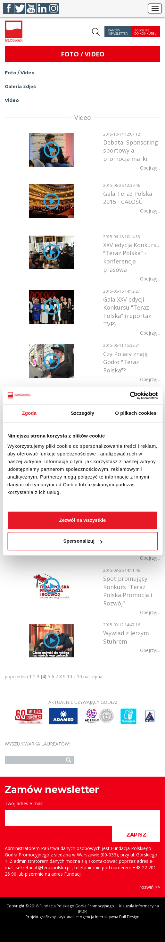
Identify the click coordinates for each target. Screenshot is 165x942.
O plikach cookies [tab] (135, 413)
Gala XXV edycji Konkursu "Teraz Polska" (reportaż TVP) (127, 312)
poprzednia (16, 676)
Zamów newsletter (118, 32)
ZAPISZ (136, 835)
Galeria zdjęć (20, 86)
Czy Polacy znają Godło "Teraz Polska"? (125, 362)
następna (93, 676)
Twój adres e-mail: (24, 803)
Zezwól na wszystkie (82, 520)
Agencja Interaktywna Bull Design (109, 917)
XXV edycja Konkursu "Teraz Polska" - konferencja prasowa (131, 257)
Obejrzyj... (150, 168)
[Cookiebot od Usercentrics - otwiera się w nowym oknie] (130, 395)
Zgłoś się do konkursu (145, 32)
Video (12, 100)
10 (69, 676)
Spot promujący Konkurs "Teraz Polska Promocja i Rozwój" (127, 591)
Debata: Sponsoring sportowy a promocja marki (130, 150)
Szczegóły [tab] (82, 413)
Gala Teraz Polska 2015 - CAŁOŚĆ (127, 198)
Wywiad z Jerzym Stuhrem (126, 637)
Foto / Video (20, 73)
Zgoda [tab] (29, 413)
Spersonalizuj (82, 541)
